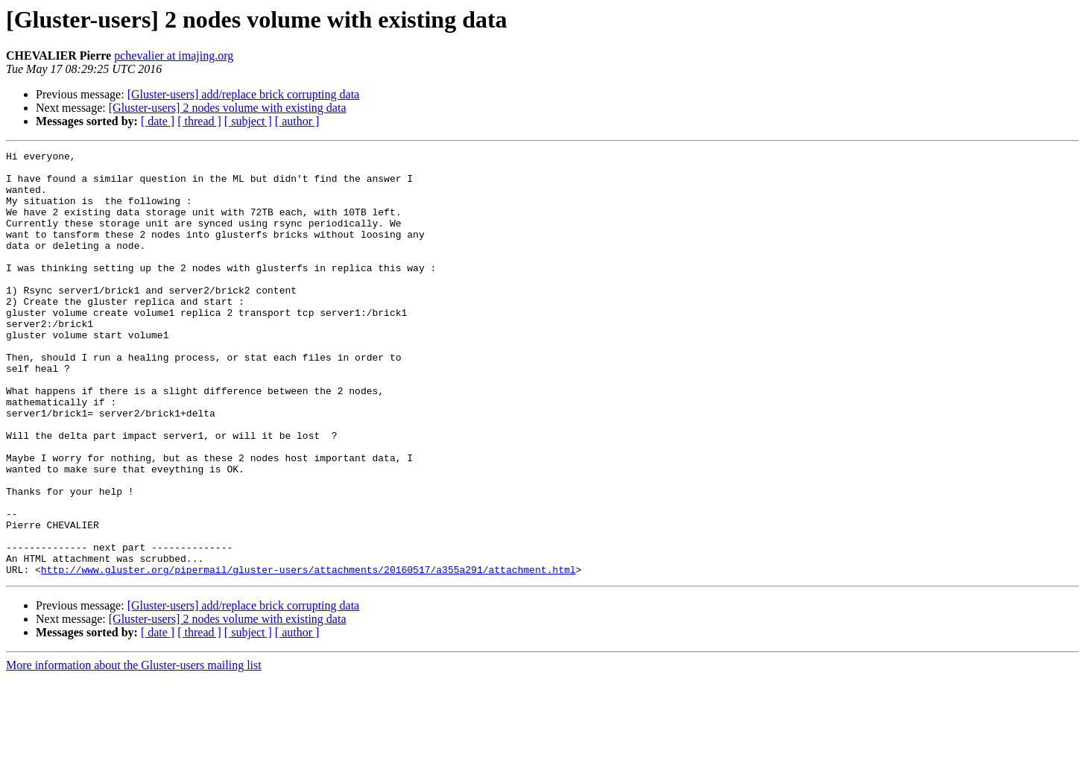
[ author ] (297, 121)
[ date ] (157, 121)
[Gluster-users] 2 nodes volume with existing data (228, 107)
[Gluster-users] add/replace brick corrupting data (243, 94)
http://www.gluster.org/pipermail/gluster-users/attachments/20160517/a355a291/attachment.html (308, 654)
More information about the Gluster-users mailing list (134, 750)
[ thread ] (199, 121)
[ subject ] (248, 121)
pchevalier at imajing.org (173, 55)
